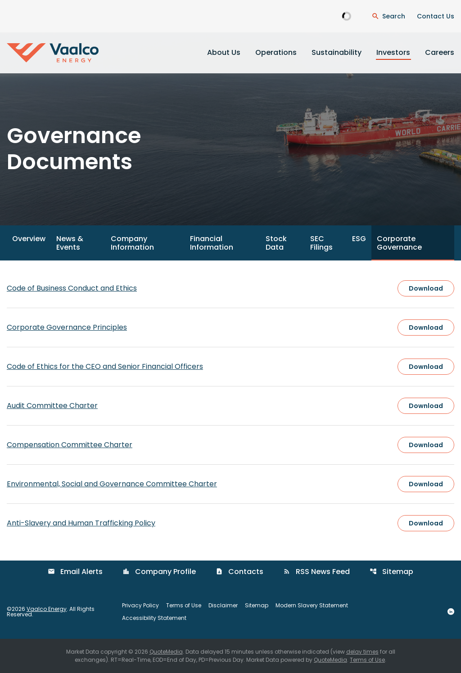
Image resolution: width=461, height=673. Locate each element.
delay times (362, 651)
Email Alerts (75, 571)
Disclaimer (223, 605)
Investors (393, 52)
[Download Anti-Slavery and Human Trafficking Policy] (230, 523)
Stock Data (276, 242)
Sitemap (391, 571)
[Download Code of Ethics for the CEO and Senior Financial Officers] (230, 367)
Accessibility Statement (154, 618)
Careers (439, 52)
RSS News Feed (316, 571)
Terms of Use (183, 605)
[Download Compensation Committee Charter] (230, 445)
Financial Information (211, 242)
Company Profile (159, 571)
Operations (276, 52)
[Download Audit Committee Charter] (230, 406)
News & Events (69, 242)
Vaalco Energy (47, 609)
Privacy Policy (140, 605)
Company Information (132, 242)
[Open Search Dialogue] (388, 16)
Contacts (239, 571)
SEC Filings (321, 242)
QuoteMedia (166, 651)
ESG (359, 238)
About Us (223, 52)
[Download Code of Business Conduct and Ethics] (230, 288)
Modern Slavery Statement (312, 605)
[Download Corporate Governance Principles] (230, 327)
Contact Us (435, 16)
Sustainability (337, 52)
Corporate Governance (399, 242)
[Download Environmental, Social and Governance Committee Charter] (230, 484)
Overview (28, 238)
